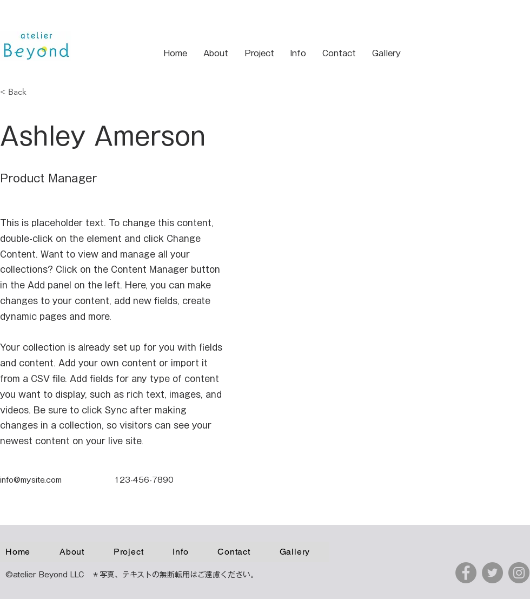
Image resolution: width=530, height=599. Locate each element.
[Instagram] (518, 572)
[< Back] (21, 92)
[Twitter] (492, 572)
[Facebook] (465, 572)
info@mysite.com (31, 480)
